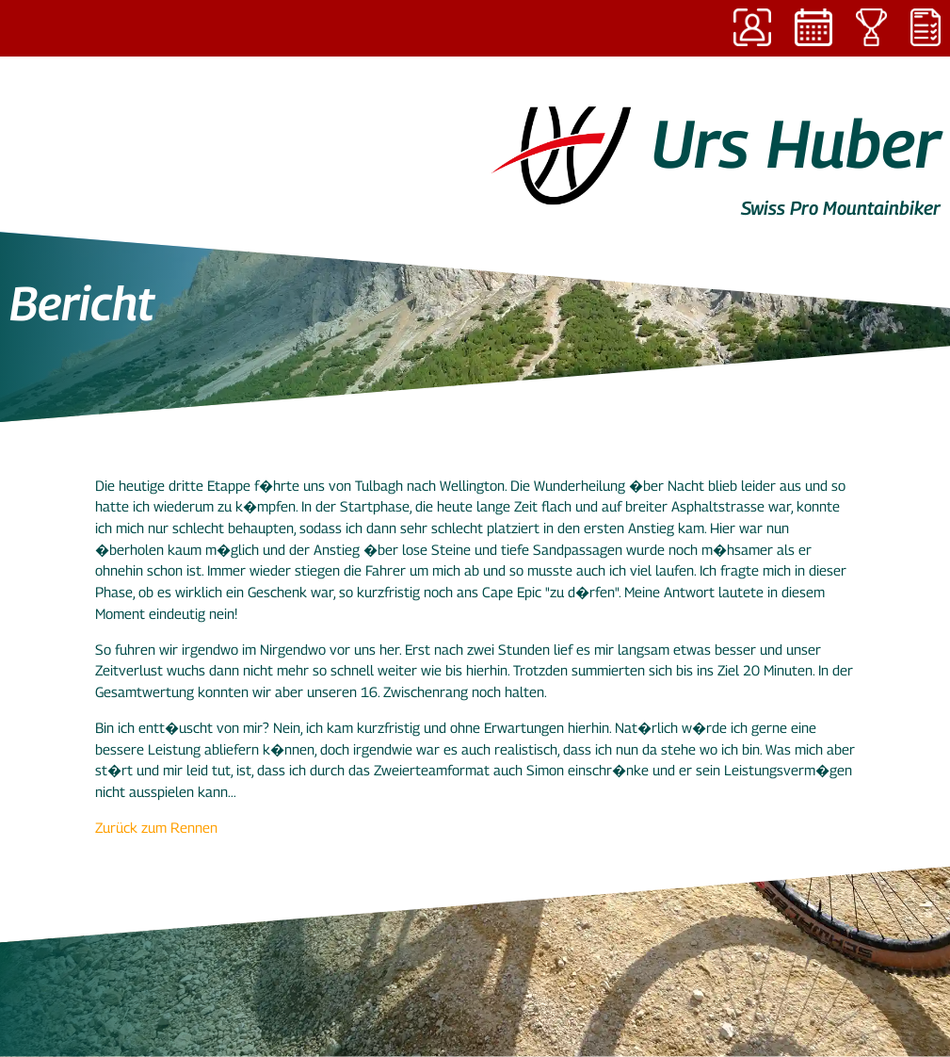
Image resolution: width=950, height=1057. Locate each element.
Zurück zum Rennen (156, 827)
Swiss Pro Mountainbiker (841, 208)
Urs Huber (796, 143)
